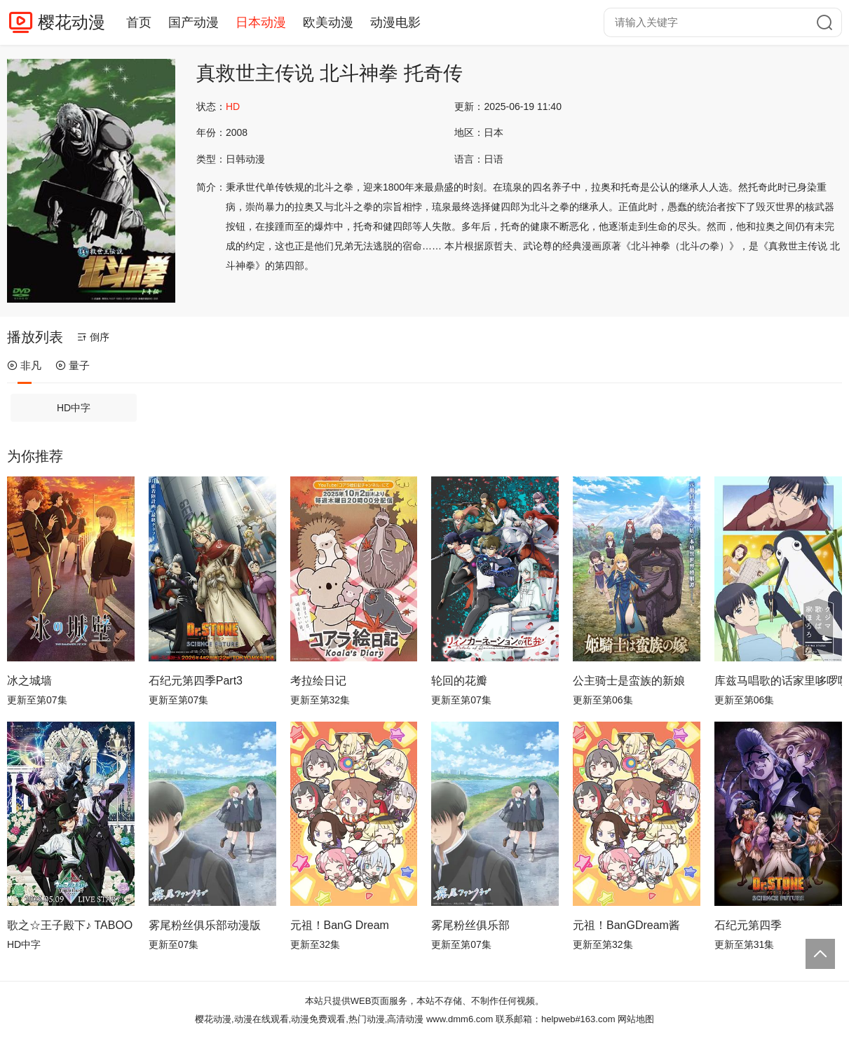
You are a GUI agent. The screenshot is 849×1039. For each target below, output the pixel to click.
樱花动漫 (71, 22)
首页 (138, 22)
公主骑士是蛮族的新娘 (629, 681)
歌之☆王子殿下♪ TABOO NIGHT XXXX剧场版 (71, 925)
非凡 (24, 365)
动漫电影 (395, 22)
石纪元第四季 (748, 925)
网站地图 (636, 1019)
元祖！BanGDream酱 (626, 925)
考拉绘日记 (318, 681)
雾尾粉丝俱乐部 (470, 925)
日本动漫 (261, 22)
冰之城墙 (29, 681)
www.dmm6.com (459, 1019)
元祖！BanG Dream (339, 925)
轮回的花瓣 (459, 681)
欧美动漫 (328, 22)
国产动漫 (193, 22)
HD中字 (73, 407)
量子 (72, 365)
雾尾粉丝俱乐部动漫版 (205, 925)
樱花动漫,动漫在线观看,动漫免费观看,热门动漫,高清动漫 (309, 1019)
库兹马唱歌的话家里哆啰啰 (778, 681)
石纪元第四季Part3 (196, 681)
